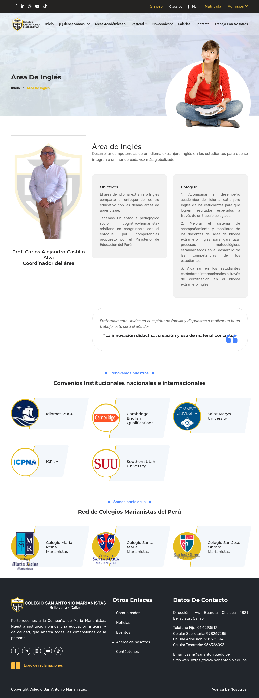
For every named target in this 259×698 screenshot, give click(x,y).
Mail (194, 6)
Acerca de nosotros (133, 642)
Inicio (49, 24)
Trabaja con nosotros (231, 24)
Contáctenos (127, 651)
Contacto (202, 24)
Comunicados (128, 613)
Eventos (123, 632)
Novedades (162, 24)
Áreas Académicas (110, 24)
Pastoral (139, 24)
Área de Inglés (38, 88)
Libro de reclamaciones (37, 665)
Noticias (123, 622)
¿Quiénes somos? (74, 24)
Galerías (184, 24)
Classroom (176, 6)
